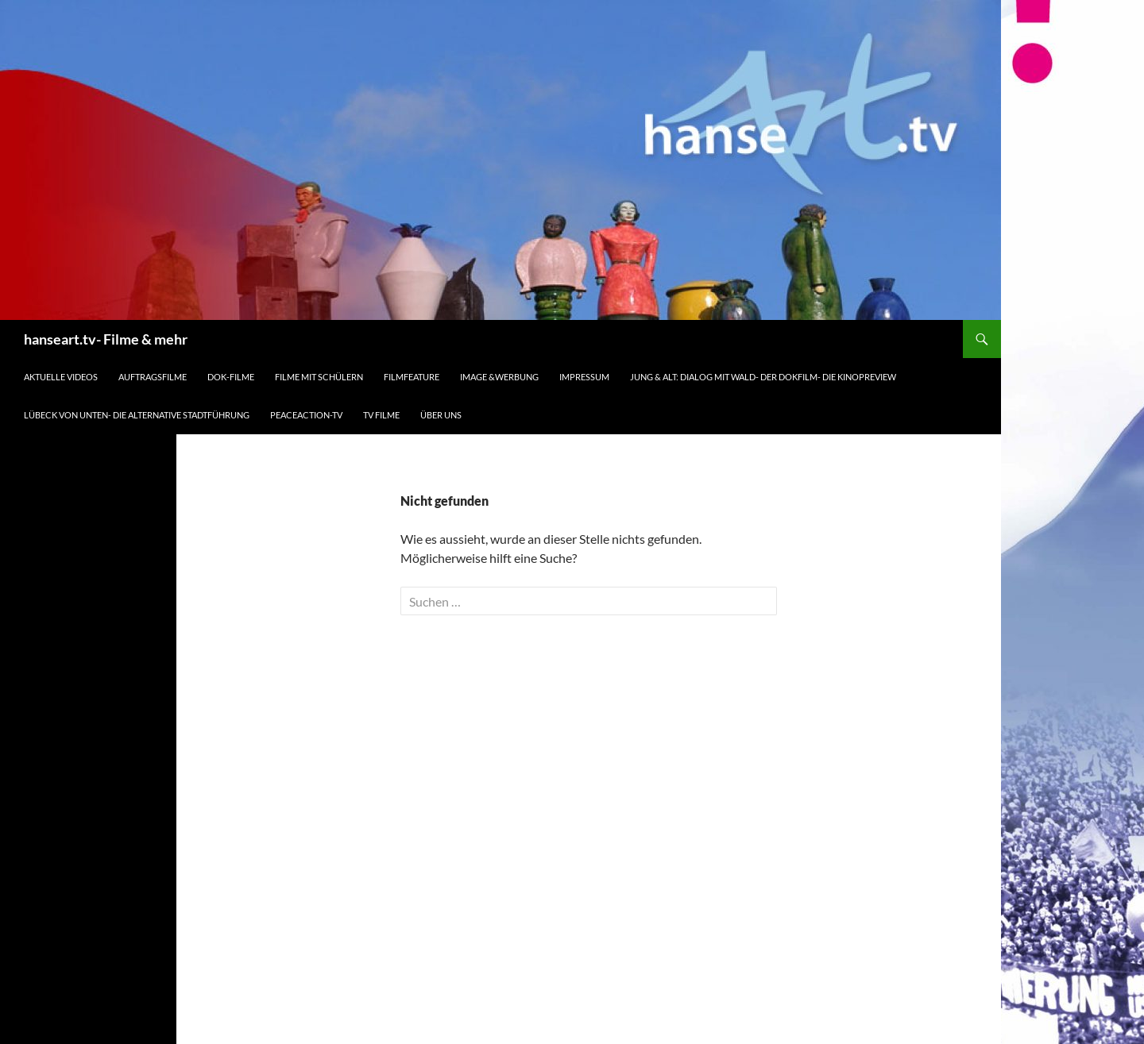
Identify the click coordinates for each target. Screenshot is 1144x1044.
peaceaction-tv (306, 415)
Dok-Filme (230, 377)
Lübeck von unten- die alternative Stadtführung (136, 415)
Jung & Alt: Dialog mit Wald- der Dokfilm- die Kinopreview (763, 377)
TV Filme (381, 415)
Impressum (584, 377)
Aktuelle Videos (61, 377)
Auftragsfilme (152, 377)
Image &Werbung (499, 377)
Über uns (441, 415)
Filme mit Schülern (319, 377)
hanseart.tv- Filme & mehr (105, 339)
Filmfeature (411, 377)
